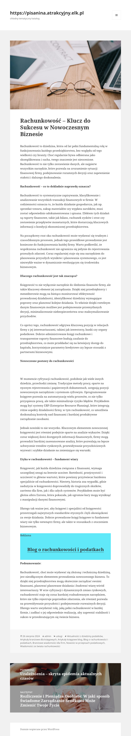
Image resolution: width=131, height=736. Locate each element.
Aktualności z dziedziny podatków (85, 636)
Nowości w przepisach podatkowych (85, 642)
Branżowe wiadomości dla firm (49, 642)
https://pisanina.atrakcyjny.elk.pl (47, 13)
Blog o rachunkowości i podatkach (65, 549)
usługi (59, 636)
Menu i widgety (116, 19)
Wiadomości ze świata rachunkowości (40, 646)
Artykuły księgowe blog (70, 639)
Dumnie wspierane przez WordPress (39, 729)
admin (48, 636)
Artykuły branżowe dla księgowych (38, 639)
